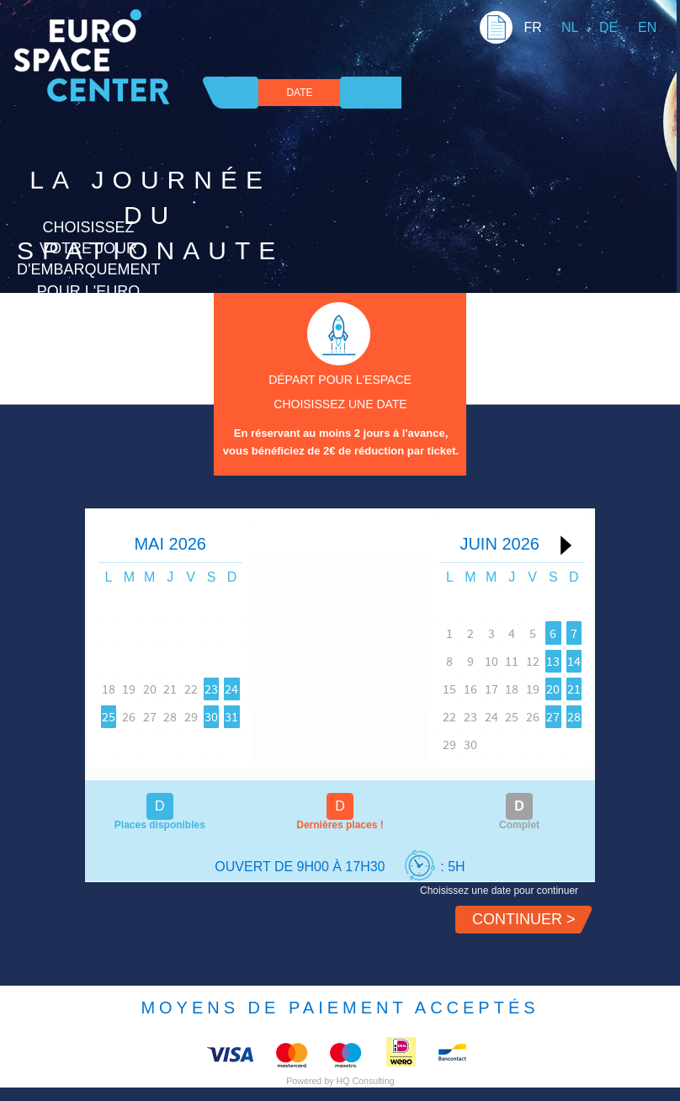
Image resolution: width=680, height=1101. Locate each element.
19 (148, 688)
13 (534, 660)
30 (280, 716)
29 (246, 716)
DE (608, 27)
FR (532, 27)
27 (181, 716)
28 (213, 716)
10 (435, 660)
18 (114, 688)
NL (569, 27)
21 (213, 688)
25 (114, 716)
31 (313, 716)
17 (435, 688)
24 (313, 688)
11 (468, 660)
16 (401, 688)
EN (647, 27)
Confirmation (372, 92)
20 (181, 688)
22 (246, 688)
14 (567, 660)
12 (501, 660)
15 (368, 688)
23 (280, 688)
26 (148, 716)
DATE (299, 92)
